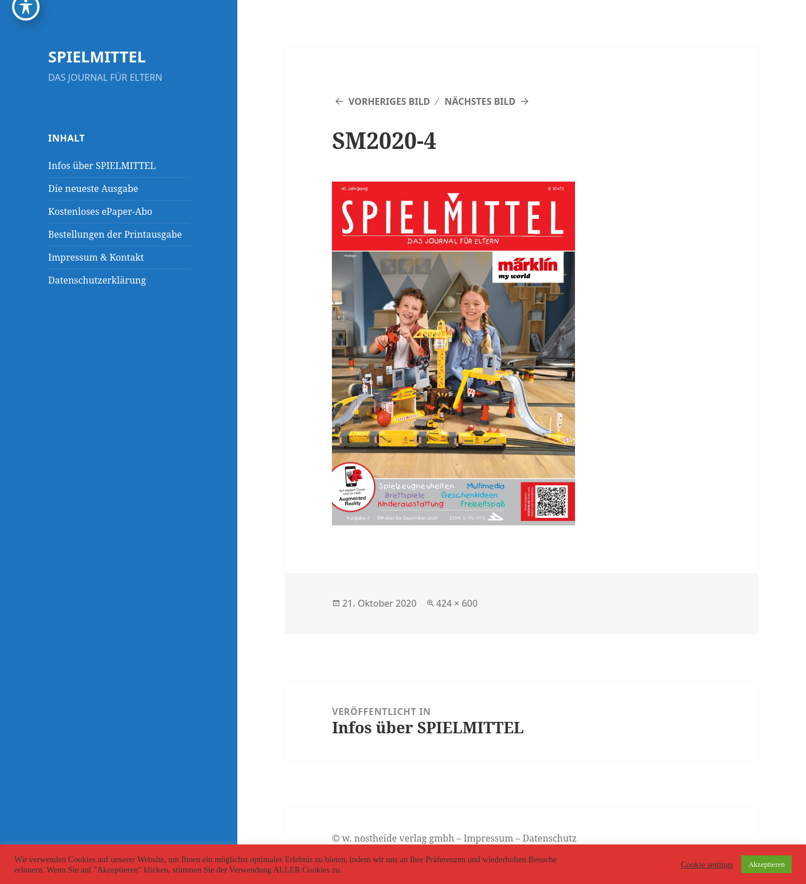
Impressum (489, 838)
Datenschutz (550, 838)
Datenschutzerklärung (97, 280)
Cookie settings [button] (707, 864)
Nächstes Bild (479, 101)
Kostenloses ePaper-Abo (100, 211)
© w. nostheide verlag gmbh (393, 838)
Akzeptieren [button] (766, 864)
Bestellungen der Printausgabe (115, 234)
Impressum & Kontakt (96, 257)
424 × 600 (457, 603)
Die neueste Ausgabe (93, 188)
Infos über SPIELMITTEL (102, 165)
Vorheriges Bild (389, 101)
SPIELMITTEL (97, 56)
